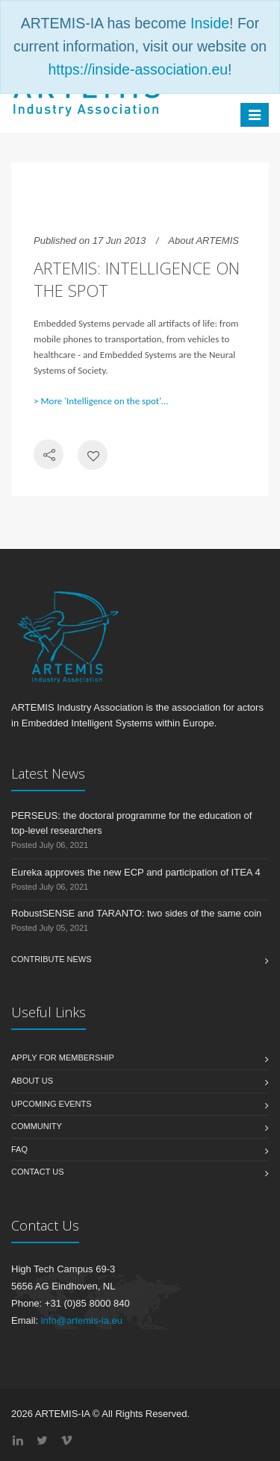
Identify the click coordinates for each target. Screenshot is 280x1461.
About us (32, 1080)
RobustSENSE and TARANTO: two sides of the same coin (136, 913)
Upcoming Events (51, 1103)
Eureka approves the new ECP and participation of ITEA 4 (136, 872)
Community (36, 1126)
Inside (209, 23)
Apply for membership (62, 1057)
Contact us (37, 1171)
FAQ (19, 1149)
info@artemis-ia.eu (81, 1320)
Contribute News (51, 959)
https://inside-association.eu (138, 69)
